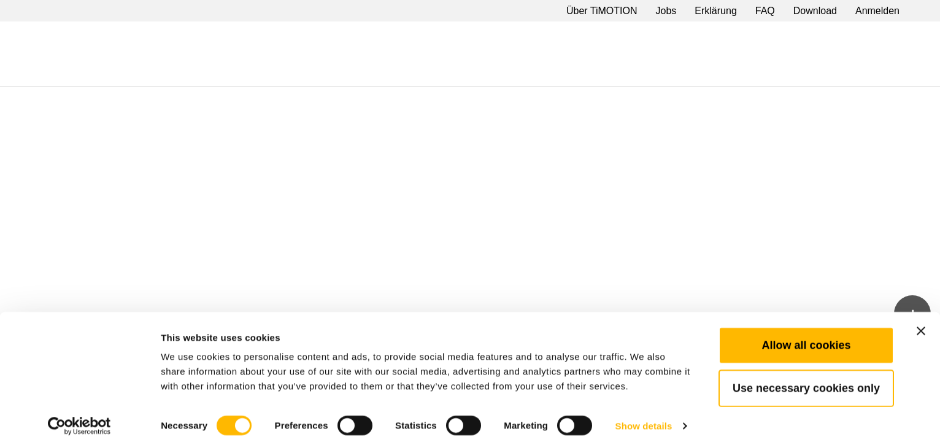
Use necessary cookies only (806, 380)
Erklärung (715, 11)
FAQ (765, 11)
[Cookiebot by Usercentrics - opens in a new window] (79, 418)
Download (815, 11)
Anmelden (877, 11)
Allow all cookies (805, 337)
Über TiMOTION (602, 11)
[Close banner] (921, 323)
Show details (643, 418)
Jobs (666, 11)
